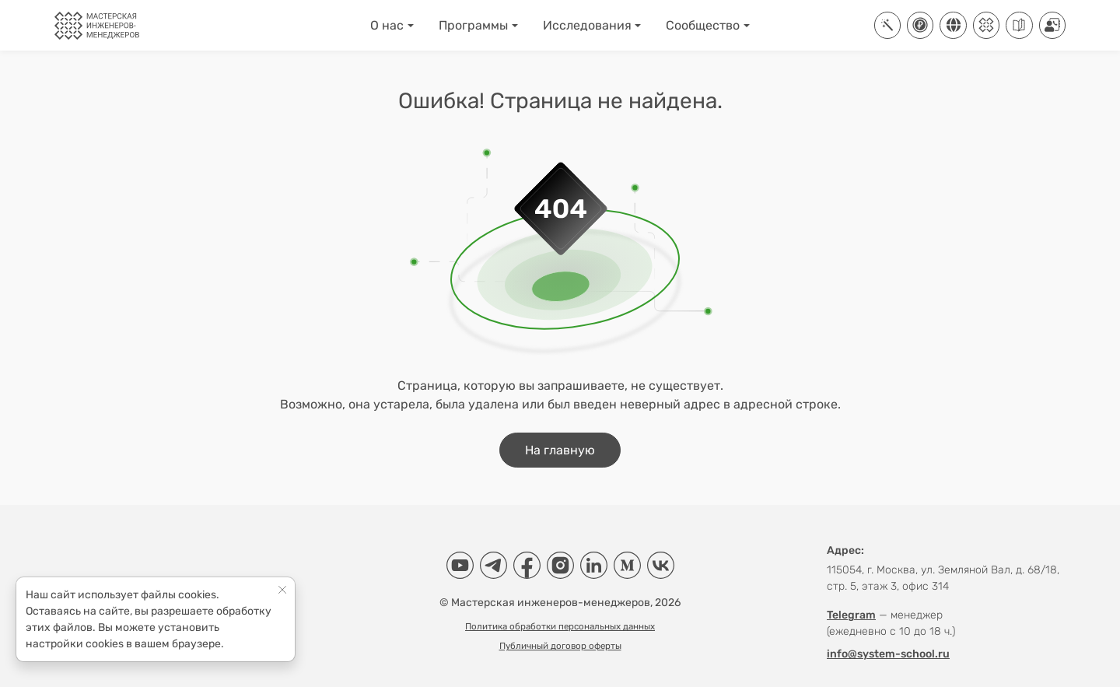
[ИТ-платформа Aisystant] (887, 25)
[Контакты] (1052, 25)
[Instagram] (560, 565)
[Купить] (920, 25)
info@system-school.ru (888, 654)
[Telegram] (493, 565)
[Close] (282, 589)
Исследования (587, 25)
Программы (473, 25)
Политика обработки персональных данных (560, 626)
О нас (387, 25)
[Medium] (627, 565)
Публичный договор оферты (560, 645)
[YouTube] (460, 565)
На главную (560, 450)
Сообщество (703, 25)
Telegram (851, 615)
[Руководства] (1019, 25)
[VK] (660, 565)
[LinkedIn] (593, 565)
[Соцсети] (953, 25)
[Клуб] (986, 25)
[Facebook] (527, 565)
